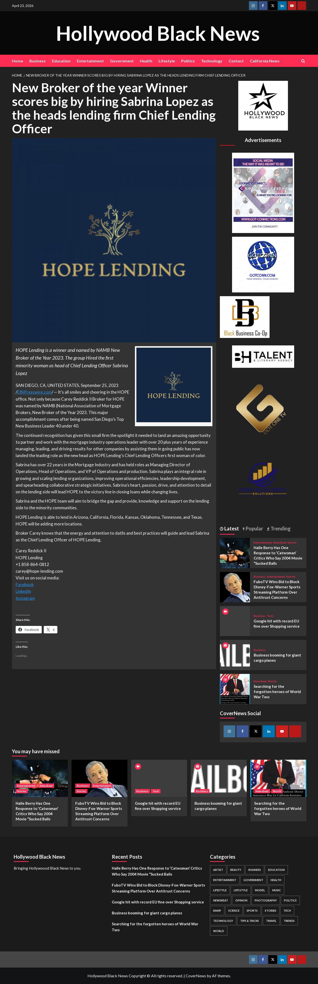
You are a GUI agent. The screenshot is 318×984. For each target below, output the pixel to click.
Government (122, 60)
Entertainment (90, 60)
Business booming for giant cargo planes (147, 913)
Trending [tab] (280, 528)
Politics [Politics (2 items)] (290, 900)
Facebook (25, 584)
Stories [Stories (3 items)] (270, 910)
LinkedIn (23, 591)
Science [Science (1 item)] (233, 910)
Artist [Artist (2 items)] (218, 869)
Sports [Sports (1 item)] (252, 910)
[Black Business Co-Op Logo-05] (245, 316)
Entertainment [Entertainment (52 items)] (224, 880)
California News (264, 60)
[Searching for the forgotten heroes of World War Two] (235, 688)
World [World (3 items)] (218, 931)
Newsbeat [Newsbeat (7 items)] (220, 900)
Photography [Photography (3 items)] (266, 900)
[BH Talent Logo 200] (263, 356)
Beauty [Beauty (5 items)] (235, 869)
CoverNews (196, 975)
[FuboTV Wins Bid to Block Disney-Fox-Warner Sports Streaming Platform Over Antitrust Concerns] (235, 586)
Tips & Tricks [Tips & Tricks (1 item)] (249, 920)
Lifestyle (167, 60)
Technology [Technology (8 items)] (223, 920)
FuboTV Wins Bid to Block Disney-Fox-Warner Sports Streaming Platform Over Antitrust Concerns (158, 888)
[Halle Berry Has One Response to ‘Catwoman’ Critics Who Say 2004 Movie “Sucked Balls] (235, 552)
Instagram (25, 598)
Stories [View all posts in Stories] (292, 542)
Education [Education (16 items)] (276, 869)
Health (146, 60)
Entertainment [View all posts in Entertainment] (263, 542)
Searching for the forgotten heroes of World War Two (277, 691)
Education (61, 60)
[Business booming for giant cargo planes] (235, 654)
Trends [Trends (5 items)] (289, 920)
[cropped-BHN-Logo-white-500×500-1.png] (263, 105)
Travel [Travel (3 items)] (271, 920)
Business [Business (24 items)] (254, 869)
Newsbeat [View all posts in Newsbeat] (279, 542)
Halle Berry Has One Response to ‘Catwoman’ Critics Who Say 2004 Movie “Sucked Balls (157, 871)
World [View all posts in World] (272, 681)
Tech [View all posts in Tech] (270, 615)
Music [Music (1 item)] (276, 890)
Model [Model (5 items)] (260, 890)
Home (17, 60)
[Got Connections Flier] (263, 192)
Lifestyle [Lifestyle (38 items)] (220, 890)
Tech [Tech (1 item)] (287, 910)
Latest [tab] (231, 528)
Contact (236, 60)
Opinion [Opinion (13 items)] (241, 900)
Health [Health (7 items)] (276, 880)
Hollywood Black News (157, 32)
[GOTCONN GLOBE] (263, 264)
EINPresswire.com (34, 392)
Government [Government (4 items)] (253, 880)
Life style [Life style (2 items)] (241, 890)
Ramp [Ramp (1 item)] (217, 910)
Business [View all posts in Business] (260, 576)
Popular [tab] (253, 528)
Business (37, 60)
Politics (188, 60)
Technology (211, 60)
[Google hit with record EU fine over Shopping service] (159, 778)
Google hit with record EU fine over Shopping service (158, 902)
